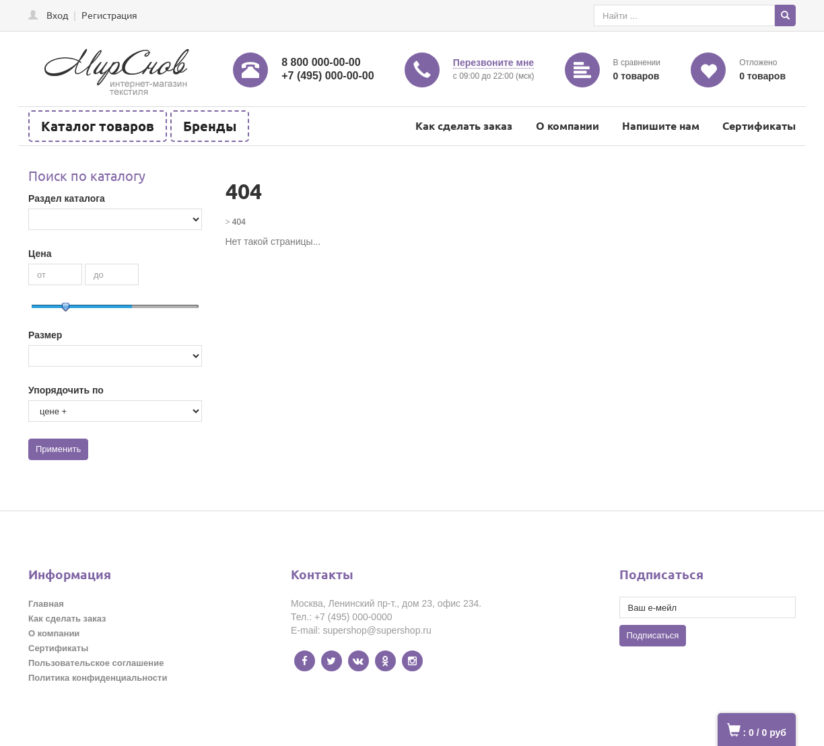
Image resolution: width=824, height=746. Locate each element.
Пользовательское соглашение (96, 663)
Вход (57, 15)
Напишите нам (660, 125)
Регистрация (109, 15)
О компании (567, 125)
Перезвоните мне (493, 62)
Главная (46, 604)
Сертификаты (759, 125)
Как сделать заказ (463, 125)
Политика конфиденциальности (97, 678)
